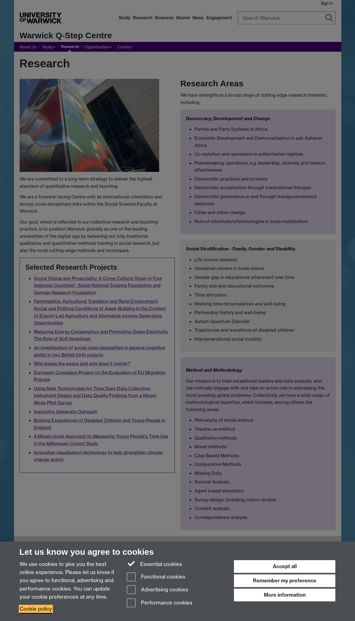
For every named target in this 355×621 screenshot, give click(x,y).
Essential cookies (154, 563)
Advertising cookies (157, 590)
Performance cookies (159, 603)
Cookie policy (36, 609)
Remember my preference (284, 580)
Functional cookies (156, 577)
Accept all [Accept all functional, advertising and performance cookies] (285, 566)
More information (285, 595)
